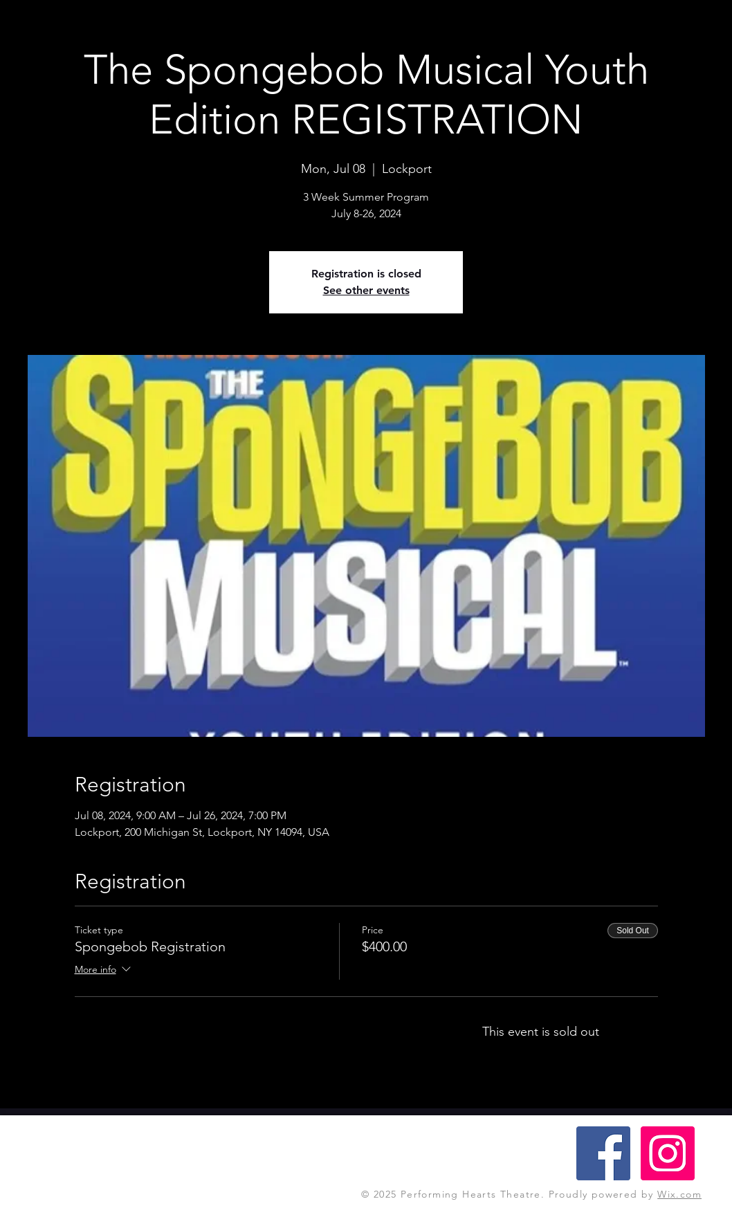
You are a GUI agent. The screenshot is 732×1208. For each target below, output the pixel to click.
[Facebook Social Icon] (603, 1153)
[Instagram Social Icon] (668, 1153)
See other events (366, 290)
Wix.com (679, 1194)
